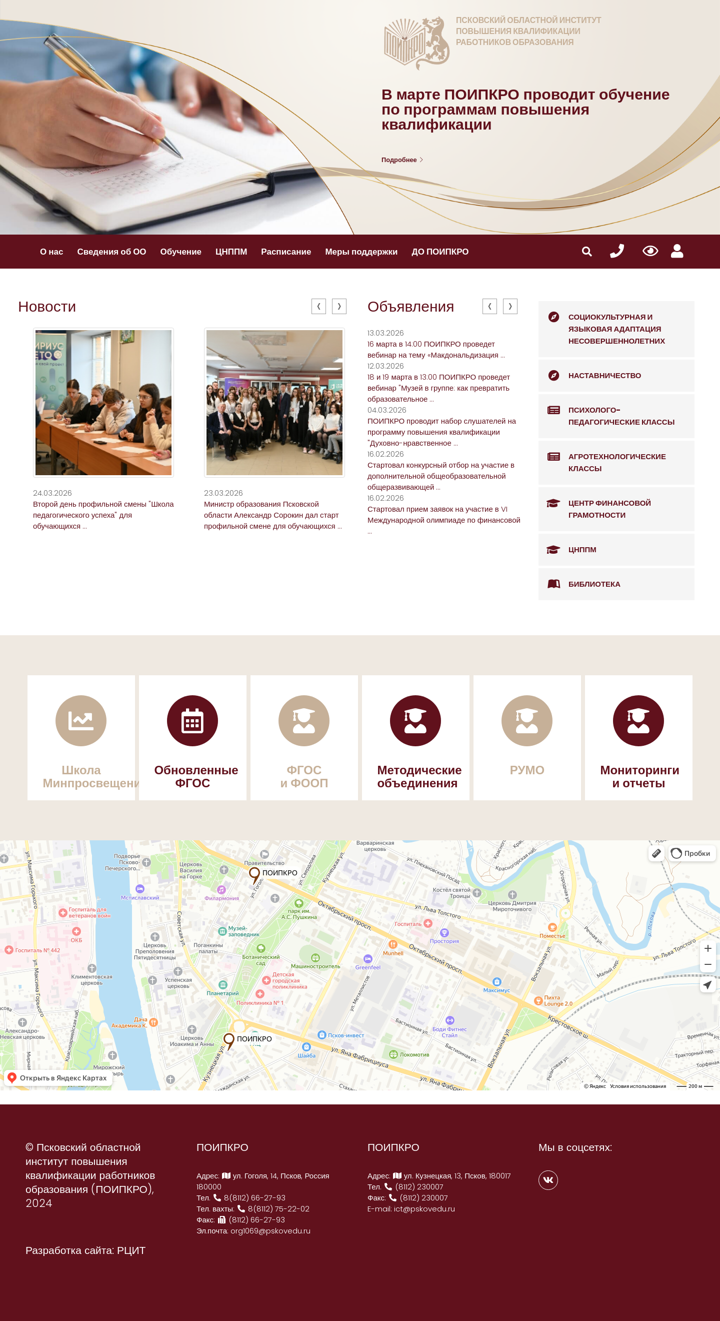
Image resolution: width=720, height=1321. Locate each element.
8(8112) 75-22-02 (273, 1208)
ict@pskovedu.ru (424, 1208)
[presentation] (319, 306)
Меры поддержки (361, 252)
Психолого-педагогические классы (606, 411)
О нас (51, 252)
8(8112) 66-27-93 (249, 1197)
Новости (47, 306)
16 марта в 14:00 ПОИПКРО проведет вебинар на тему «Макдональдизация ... (436, 349)
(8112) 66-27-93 (251, 1219)
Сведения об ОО (111, 252)
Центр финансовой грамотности (594, 504)
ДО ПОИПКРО (440, 252)
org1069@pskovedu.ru (270, 1230)
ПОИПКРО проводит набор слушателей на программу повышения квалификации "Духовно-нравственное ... (442, 432)
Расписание (286, 252)
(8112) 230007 (414, 1186)
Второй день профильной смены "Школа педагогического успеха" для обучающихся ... (103, 515)
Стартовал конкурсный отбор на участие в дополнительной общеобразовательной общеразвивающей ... (441, 476)
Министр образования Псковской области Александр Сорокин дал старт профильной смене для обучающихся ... (273, 515)
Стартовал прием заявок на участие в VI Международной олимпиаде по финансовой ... (444, 520)
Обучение (181, 252)
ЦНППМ (231, 252)
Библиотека (579, 584)
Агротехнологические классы (602, 457)
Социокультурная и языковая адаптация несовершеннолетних (601, 323)
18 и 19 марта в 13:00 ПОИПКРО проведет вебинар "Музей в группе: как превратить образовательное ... (439, 388)
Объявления (411, 306)
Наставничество (590, 376)
